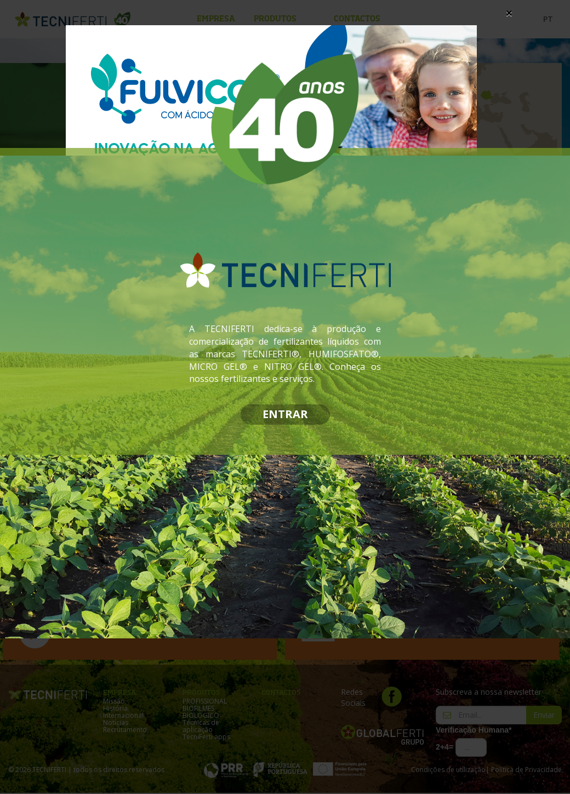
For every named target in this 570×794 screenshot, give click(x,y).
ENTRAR (285, 414)
